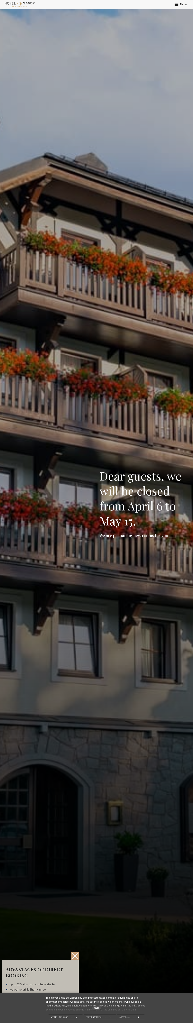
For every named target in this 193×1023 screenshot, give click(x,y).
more (96, 1007)
